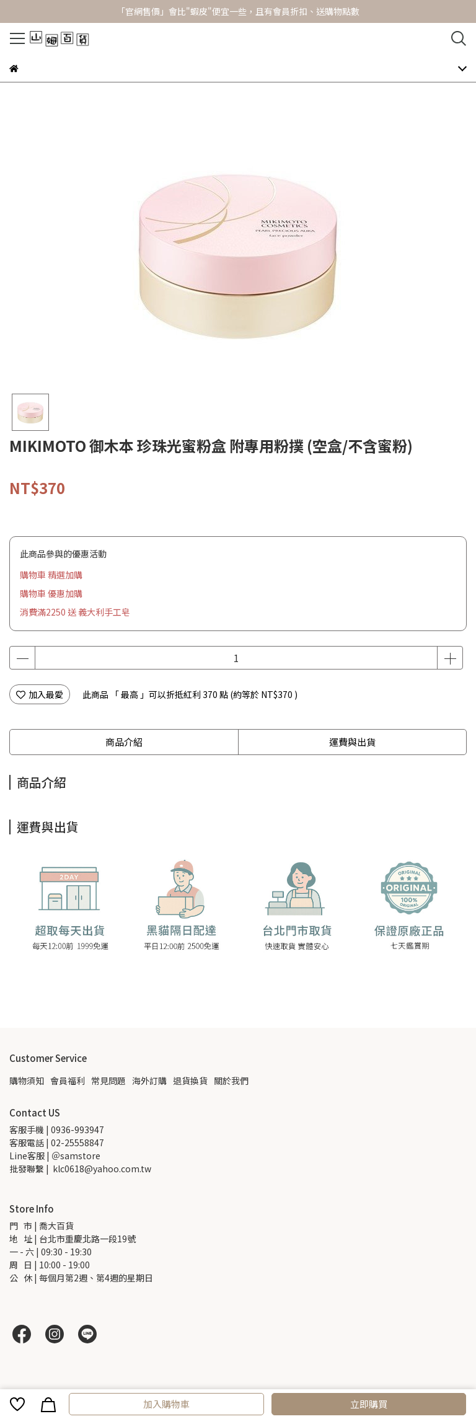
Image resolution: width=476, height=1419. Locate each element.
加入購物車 (166, 1403)
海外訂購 (149, 1080)
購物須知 (26, 1080)
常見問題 (108, 1080)
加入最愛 (39, 694)
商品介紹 (124, 741)
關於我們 (231, 1080)
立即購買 (368, 1403)
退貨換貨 (190, 1080)
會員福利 (67, 1080)
